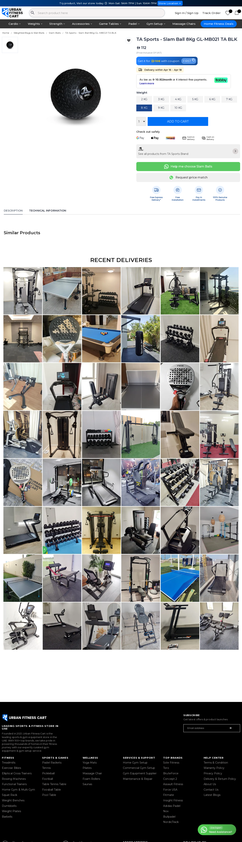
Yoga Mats (90, 762)
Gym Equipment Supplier (140, 773)
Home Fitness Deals (218, 24)
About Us (210, 784)
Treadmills (8, 762)
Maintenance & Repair (137, 779)
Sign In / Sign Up (187, 13)
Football (47, 779)
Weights (34, 24)
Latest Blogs (212, 795)
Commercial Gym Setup (139, 768)
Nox (165, 811)
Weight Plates (11, 811)
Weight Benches (13, 800)
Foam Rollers (91, 779)
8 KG (144, 107)
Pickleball (48, 773)
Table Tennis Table (54, 784)
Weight (141, 92)
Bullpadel (169, 816)
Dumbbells (9, 806)
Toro (166, 768)
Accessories (81, 24)
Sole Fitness (171, 762)
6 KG (212, 99)
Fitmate (168, 795)
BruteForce (170, 773)
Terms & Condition (216, 762)
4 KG (178, 99)
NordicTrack (171, 822)
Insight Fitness (173, 800)
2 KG (144, 99)
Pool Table (49, 795)
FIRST (189, 61)
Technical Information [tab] (47, 210)
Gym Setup (155, 24)
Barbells (7, 816)
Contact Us (211, 789)
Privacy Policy (213, 773)
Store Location (170, 3)
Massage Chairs (183, 24)
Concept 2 (170, 779)
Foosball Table (51, 789)
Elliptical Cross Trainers (17, 773)
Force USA (170, 789)
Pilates (87, 768)
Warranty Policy (214, 768)
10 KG (178, 107)
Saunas (87, 784)
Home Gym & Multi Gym (18, 789)
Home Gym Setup (135, 762)
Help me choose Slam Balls (188, 166)
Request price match (188, 177)
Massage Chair (92, 773)
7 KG (229, 99)
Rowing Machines (14, 779)
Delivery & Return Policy (220, 779)
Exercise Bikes (11, 768)
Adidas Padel (171, 806)
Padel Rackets (51, 762)
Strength (55, 24)
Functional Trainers (14, 784)
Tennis (46, 768)
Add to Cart (178, 121)
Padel (132, 24)
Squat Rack (9, 795)
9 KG (161, 107)
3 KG (161, 99)
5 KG (195, 99)
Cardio (13, 24)
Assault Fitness (173, 784)
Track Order (211, 13)
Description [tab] (13, 210)
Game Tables (109, 24)
